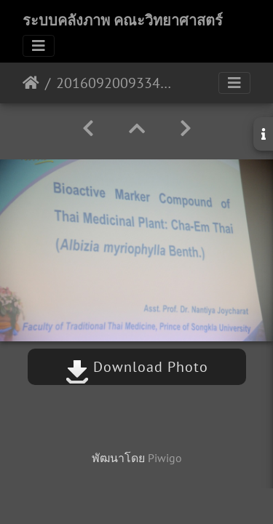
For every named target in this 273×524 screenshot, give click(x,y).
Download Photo (137, 366)
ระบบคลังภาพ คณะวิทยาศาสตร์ (123, 20)
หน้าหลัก (31, 83)
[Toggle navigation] (39, 46)
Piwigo (165, 457)
